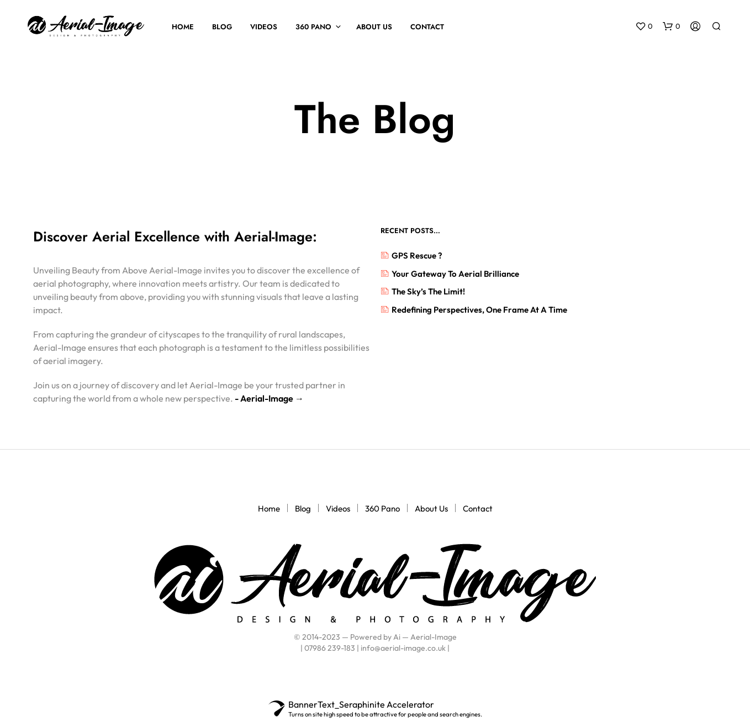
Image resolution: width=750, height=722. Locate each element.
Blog (222, 27)
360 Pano (313, 27)
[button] (644, 26)
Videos (263, 27)
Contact (427, 27)
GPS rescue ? (417, 255)
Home (183, 27)
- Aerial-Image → (268, 398)
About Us (374, 27)
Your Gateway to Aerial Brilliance (455, 273)
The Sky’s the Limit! (428, 291)
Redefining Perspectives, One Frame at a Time (479, 309)
